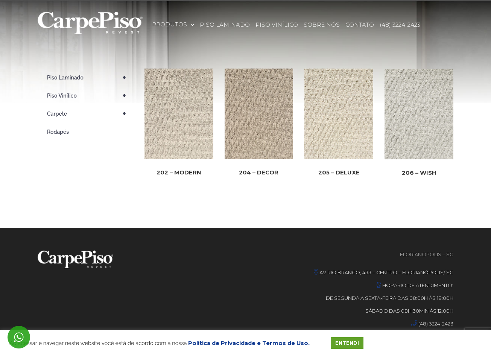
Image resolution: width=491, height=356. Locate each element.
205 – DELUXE (339, 175)
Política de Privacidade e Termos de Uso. (249, 343)
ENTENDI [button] (347, 343)
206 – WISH (419, 178)
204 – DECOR (258, 174)
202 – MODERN (179, 173)
